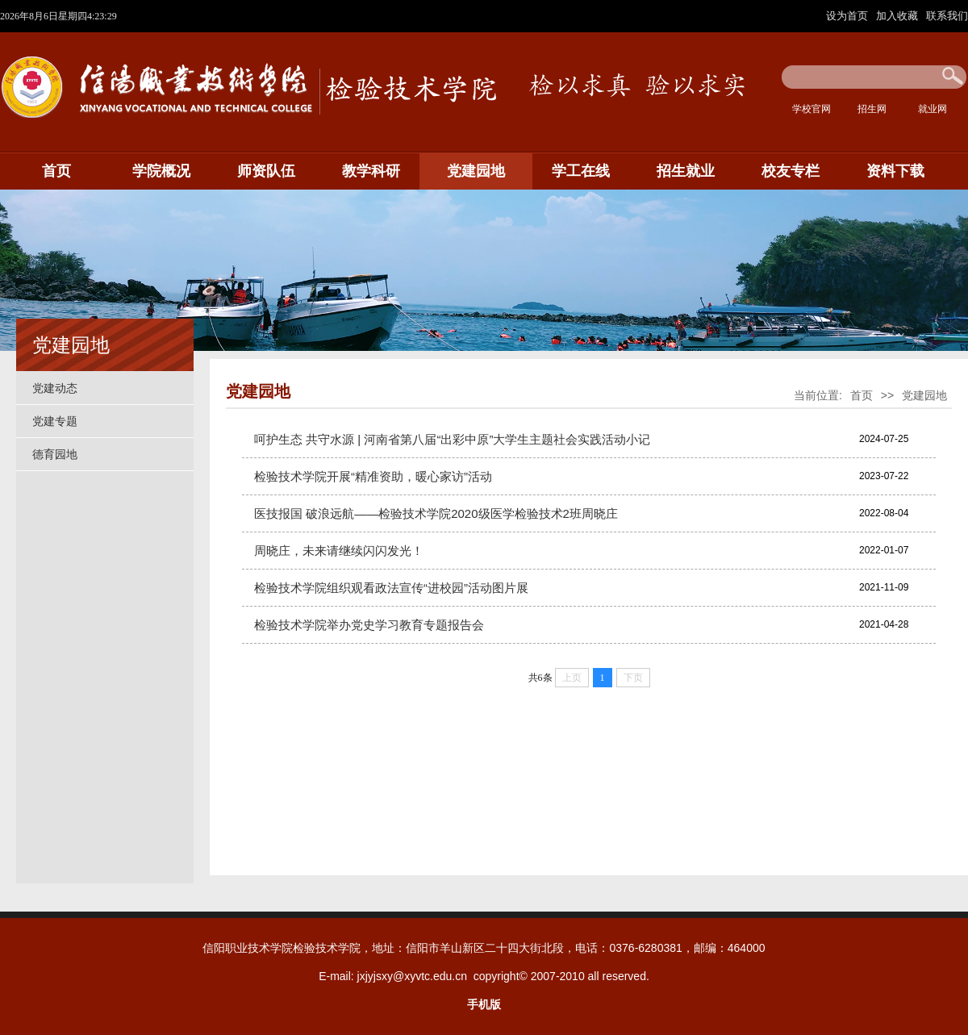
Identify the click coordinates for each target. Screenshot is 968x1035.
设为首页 (848, 16)
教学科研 (371, 171)
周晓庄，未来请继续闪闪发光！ (339, 550)
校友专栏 (790, 171)
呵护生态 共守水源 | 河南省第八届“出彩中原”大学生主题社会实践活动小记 (452, 439)
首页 (56, 171)
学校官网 (811, 109)
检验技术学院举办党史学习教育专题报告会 (369, 625)
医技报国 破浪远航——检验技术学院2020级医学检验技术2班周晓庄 (436, 513)
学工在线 (581, 171)
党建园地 (476, 171)
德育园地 (54, 454)
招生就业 (686, 171)
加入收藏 (898, 16)
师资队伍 (266, 171)
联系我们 (947, 16)
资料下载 (895, 171)
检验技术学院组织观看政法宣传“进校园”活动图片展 (391, 588)
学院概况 (161, 171)
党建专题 (54, 421)
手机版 (484, 1005)
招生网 (872, 109)
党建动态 (54, 388)
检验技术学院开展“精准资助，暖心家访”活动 (373, 476)
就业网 (932, 109)
